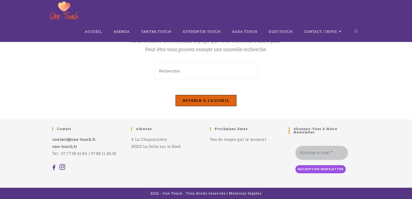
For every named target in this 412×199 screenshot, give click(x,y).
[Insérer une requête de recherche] (206, 71)
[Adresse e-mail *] (321, 153)
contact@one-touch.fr (74, 139)
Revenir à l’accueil (206, 100)
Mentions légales (245, 193)
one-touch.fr (64, 146)
